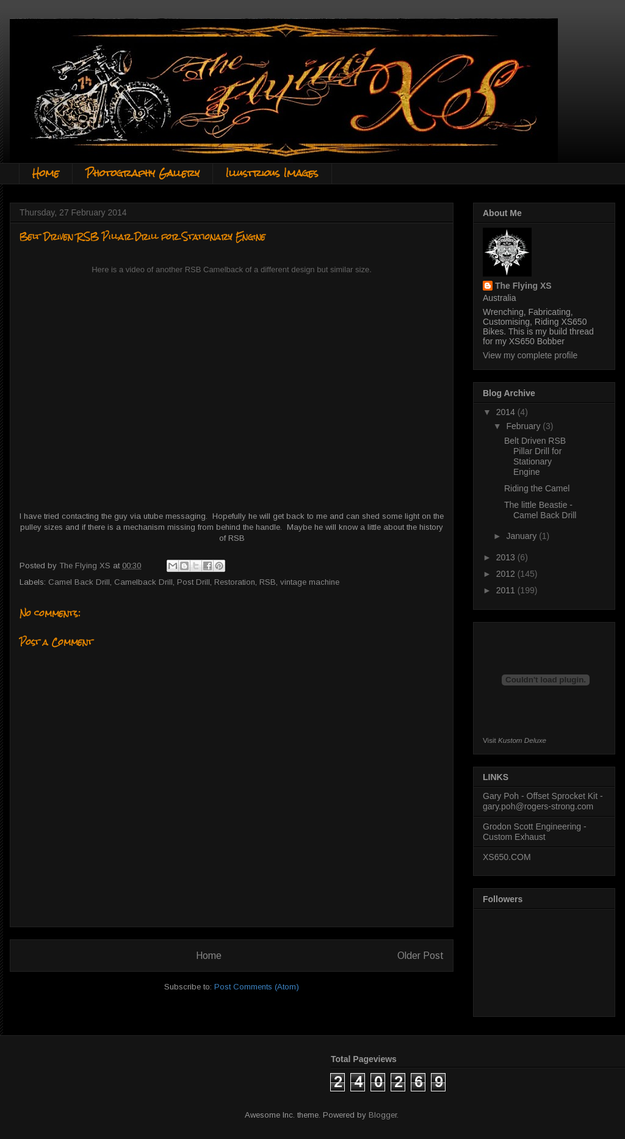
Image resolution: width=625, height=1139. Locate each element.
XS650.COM (507, 857)
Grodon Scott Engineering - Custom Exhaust (535, 832)
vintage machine (309, 582)
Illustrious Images (272, 173)
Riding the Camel (536, 488)
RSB (267, 582)
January (522, 536)
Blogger (383, 1114)
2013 (507, 557)
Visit (514, 740)
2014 (507, 412)
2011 (507, 590)
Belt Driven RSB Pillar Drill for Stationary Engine (535, 456)
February (524, 426)
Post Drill (193, 582)
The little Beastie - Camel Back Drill (540, 510)
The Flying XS (523, 286)
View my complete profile (530, 355)
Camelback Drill (143, 582)
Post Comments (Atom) (256, 986)
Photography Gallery (142, 173)
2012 (507, 574)
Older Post (420, 955)
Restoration (234, 582)
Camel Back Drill (79, 582)
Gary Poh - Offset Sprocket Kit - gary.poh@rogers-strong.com (543, 801)
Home (45, 173)
